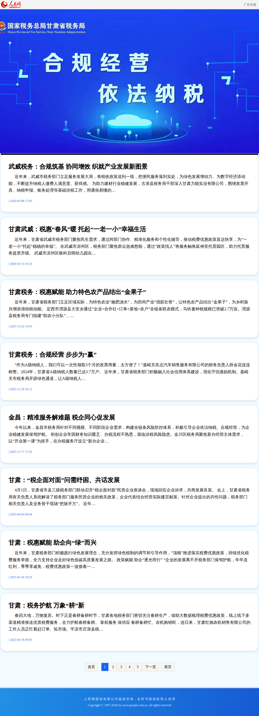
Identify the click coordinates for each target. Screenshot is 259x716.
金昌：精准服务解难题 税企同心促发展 (61, 417)
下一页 (150, 667)
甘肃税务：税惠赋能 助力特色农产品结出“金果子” (77, 292)
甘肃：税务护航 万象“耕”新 (46, 605)
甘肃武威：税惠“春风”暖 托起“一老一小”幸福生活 (77, 229)
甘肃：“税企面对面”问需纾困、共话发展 (64, 480)
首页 (91, 667)
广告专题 (250, 4)
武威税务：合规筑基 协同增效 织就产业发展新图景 (78, 166)
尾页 (167, 667)
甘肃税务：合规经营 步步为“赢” (52, 354)
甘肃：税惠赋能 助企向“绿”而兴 (52, 542)
